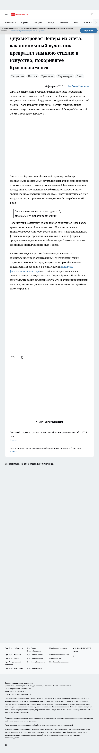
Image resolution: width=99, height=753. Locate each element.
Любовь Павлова (78, 86)
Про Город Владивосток (59, 662)
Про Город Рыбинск (35, 658)
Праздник (47, 76)
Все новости (10, 22)
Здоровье (64, 22)
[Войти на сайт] (92, 14)
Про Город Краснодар (14, 668)
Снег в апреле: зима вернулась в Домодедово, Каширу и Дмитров (49, 450)
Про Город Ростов (34, 668)
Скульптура (65, 76)
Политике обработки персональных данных (27, 31)
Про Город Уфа (55, 658)
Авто (76, 22)
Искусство (17, 76)
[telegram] (23, 357)
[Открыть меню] (6, 14)
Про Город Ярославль (58, 648)
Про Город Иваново (35, 654)
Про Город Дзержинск (36, 662)
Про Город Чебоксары (14, 648)
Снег (79, 76)
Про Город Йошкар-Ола (59, 654)
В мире (51, 22)
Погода (32, 76)
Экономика (88, 22)
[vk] (13, 357)
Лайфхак (38, 22)
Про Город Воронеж (13, 654)
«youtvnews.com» (26, 683)
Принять (88, 30)
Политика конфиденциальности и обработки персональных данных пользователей (39, 725)
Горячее (24, 22)
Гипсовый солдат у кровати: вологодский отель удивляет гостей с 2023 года (49, 436)
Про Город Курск (12, 658)
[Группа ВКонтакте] (74, 656)
